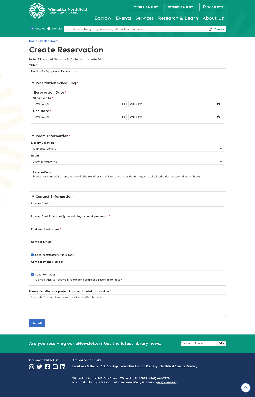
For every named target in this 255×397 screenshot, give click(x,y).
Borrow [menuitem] (103, 18)
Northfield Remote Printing (178, 366)
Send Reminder (45, 274)
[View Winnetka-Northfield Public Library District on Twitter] (40, 368)
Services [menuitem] (144, 18)
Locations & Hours (85, 366)
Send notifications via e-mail (54, 254)
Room (35, 155)
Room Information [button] (52, 136)
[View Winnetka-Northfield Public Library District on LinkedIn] (63, 368)
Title (32, 65)
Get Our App (109, 366)
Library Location (42, 142)
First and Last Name (45, 229)
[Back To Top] (246, 388)
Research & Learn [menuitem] (178, 18)
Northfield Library (180, 6)
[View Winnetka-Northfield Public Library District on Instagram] (32, 368)
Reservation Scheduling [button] (56, 83)
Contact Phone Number (47, 261)
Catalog (40, 28)
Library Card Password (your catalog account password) (70, 216)
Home (33, 41)
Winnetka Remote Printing (139, 366)
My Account (213, 6)
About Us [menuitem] (213, 18)
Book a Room (49, 41)
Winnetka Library (146, 6)
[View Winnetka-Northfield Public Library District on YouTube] (56, 368)
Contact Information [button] (54, 196)
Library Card (39, 203)
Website (57, 28)
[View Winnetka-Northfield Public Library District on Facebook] (48, 368)
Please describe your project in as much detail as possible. (69, 291)
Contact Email (41, 242)
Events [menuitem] (123, 18)
